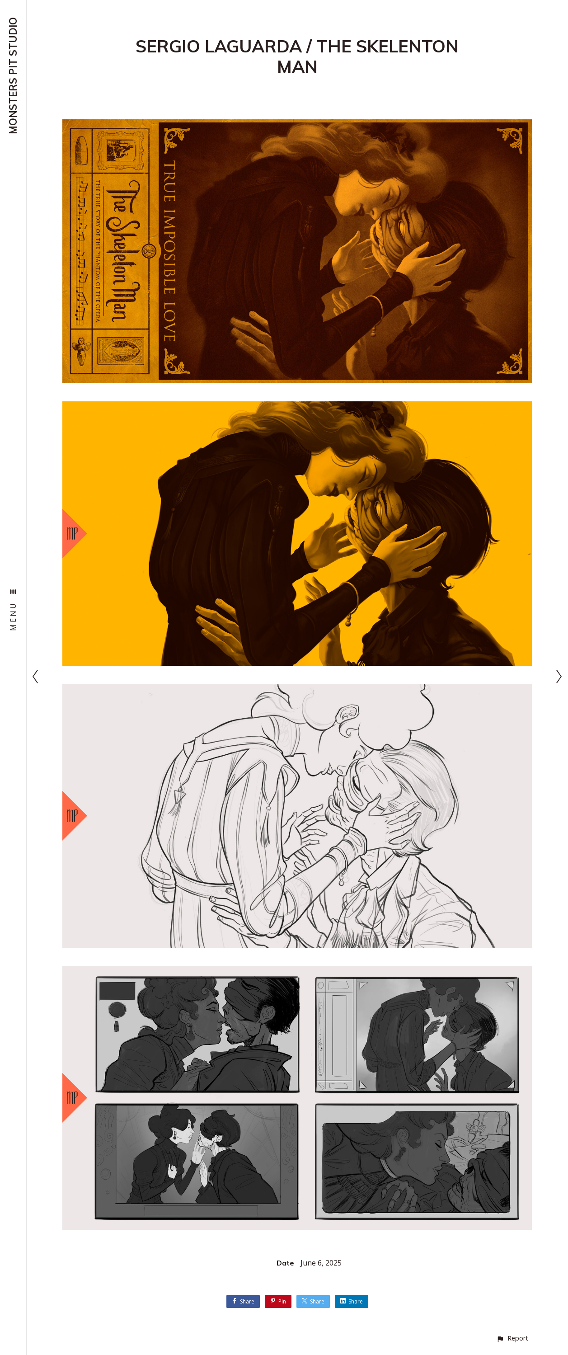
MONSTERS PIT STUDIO (13, 75)
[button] (512, 1338)
